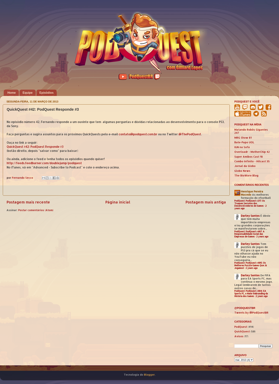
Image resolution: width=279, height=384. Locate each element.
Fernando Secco (23, 177)
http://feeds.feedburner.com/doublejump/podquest (44, 163)
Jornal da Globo (245, 166)
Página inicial (117, 202)
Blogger (149, 374)
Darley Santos (250, 215)
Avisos (238, 336)
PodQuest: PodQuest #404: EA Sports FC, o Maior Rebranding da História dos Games (251, 294)
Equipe (27, 92)
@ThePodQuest (190, 134)
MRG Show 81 (243, 137)
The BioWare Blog (246, 175)
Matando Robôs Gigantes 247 (251, 131)
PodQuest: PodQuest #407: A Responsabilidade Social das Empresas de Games (249, 234)
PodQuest (240, 326)
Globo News (242, 171)
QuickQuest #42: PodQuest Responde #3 (35, 146)
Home (11, 92)
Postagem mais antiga (205, 202)
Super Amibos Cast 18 (248, 156)
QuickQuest (242, 331)
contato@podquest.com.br (138, 134)
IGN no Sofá (242, 147)
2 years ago (262, 236)
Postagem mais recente (28, 202)
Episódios (46, 92)
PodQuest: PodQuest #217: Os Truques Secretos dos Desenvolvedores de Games (249, 203)
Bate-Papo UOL (244, 142)
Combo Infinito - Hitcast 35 (252, 161)
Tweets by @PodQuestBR (251, 312)
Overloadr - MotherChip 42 (252, 152)
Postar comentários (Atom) (35, 210)
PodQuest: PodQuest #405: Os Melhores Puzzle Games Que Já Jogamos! (250, 265)
